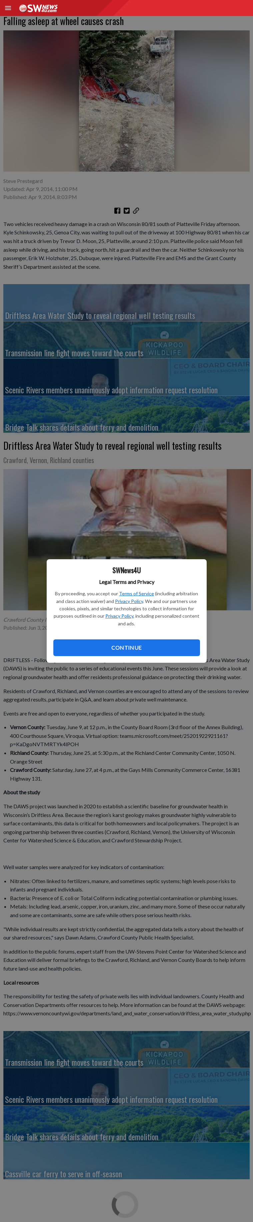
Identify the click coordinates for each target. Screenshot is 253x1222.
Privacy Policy (129, 601)
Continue (126, 647)
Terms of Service (136, 593)
